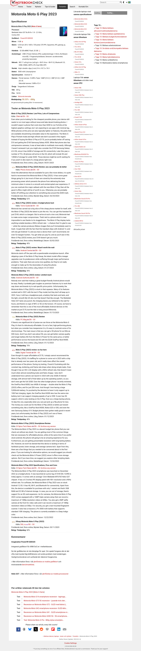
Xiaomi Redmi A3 (80, 147)
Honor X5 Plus (79, 161)
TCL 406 (77, 206)
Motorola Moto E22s (81, 19)
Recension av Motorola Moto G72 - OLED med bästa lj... (45, 604)
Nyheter (38, 7)
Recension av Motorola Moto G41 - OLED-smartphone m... (46, 612)
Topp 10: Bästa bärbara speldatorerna (110, 34)
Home (20, 7)
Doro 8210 (78, 176)
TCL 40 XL (78, 47)
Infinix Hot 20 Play (80, 67)
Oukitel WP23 (79, 221)
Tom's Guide (25, 206)
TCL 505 (77, 110)
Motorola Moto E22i (81, 24)
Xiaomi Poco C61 (80, 132)
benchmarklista (28, 565)
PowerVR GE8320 (26, 38)
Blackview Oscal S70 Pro (82, 198)
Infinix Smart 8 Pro (80, 139)
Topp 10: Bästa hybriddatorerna (107, 57)
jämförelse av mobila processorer (55, 574)
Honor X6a (78, 191)
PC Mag (23, 320)
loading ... (98, 13)
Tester (29, 7)
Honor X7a (78, 62)
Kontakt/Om (83, 7)
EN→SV (26, 116)
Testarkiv (62, 7)
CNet (18, 116)
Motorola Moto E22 (81, 29)
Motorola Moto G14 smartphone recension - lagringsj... (45, 597)
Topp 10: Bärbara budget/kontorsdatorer (111, 37)
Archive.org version (48, 426)
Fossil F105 (78, 117)
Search (72, 7)
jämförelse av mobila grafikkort (46, 562)
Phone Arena (25, 170)
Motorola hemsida (24, 96)
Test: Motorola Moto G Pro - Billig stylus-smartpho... (44, 620)
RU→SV (31, 524)
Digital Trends (25, 353)
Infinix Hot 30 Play (80, 42)
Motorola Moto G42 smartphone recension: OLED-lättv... (45, 608)
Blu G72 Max (79, 52)
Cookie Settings (70, 643)
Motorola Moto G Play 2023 (22, 592)
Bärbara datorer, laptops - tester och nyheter (57, 636)
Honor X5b (78, 88)
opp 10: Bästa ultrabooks (106, 54)
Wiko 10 (77, 72)
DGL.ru (23, 524)
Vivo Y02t (78, 169)
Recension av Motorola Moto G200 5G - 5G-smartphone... (46, 616)
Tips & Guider (50, 7)
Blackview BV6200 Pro (82, 154)
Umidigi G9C (78, 102)
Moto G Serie (36, 26)
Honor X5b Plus (79, 95)
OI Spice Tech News (24, 426)
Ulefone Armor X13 (80, 184)
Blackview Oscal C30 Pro (82, 213)
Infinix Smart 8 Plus (81, 124)
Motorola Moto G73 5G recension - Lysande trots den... (45, 601)
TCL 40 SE (78, 57)
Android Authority (23, 278)
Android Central (26, 250)
